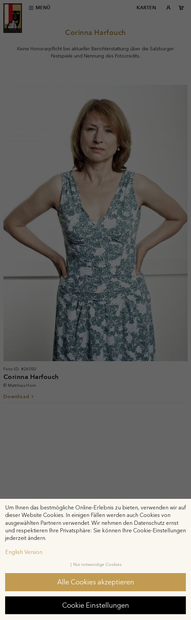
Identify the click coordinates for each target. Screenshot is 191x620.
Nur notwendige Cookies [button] (97, 564)
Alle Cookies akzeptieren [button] (95, 582)
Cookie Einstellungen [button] (95, 605)
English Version (23, 552)
